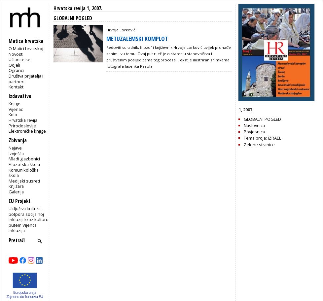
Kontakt (16, 87)
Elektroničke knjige (27, 131)
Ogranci (16, 70)
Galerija (16, 192)
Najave (15, 148)
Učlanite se (19, 59)
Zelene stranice (259, 145)
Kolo (13, 114)
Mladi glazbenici (24, 159)
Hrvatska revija (23, 120)
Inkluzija (17, 230)
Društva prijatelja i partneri (26, 78)
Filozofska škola (24, 164)
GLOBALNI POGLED (262, 119)
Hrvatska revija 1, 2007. (78, 8)
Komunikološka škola (24, 173)
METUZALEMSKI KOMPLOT (137, 39)
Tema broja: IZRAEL (262, 138)
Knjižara (16, 186)
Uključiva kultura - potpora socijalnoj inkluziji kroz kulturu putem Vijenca (29, 217)
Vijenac (16, 109)
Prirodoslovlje (22, 126)
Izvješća (16, 153)
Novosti (16, 54)
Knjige (14, 104)
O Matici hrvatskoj (26, 48)
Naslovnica (254, 125)
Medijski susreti (24, 181)
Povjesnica (254, 132)
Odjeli (14, 65)
